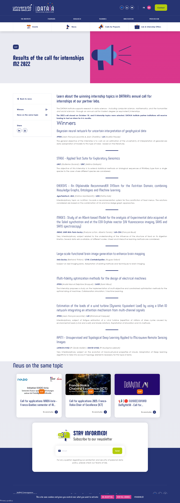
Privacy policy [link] (6, 500)
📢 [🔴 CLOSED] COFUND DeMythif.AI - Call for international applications (132, 403)
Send (117, 451)
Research (77, 19)
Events (35, 27)
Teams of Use (101, 462)
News (74, 27)
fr (144, 8)
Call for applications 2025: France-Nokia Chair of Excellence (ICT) (88, 403)
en (149, 8)
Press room (154, 19)
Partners (51, 19)
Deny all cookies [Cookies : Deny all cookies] (123, 497)
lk (19, 130)
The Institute (26, 19)
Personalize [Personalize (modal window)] (139, 497)
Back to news (26, 99)
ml (25, 130)
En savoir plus (48, 412)
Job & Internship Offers (151, 27)
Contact (161, 8)
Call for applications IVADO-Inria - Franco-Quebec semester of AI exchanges (38, 403)
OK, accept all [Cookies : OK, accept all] (107, 497)
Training (103, 19)
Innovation (128, 19)
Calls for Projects (112, 27)
